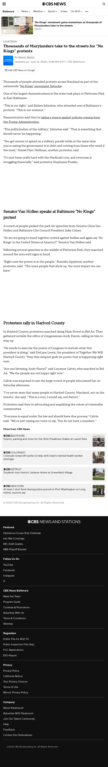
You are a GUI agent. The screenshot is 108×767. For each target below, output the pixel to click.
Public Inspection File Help (18, 644)
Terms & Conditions (14, 618)
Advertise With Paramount (18, 713)
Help (6, 724)
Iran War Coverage (13, 538)
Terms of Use (10, 687)
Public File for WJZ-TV (16, 639)
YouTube (8, 565)
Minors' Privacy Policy (15, 692)
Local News (10, 41)
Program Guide (11, 602)
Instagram (9, 575)
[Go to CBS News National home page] (54, 4)
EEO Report (10, 655)
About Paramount (13, 708)
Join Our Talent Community (19, 718)
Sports (52, 11)
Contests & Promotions (16, 607)
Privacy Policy (11, 670)
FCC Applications (13, 650)
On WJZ (76, 11)
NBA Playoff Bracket (14, 549)
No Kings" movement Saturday (41, 86)
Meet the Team (11, 596)
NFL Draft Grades (13, 544)
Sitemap (8, 623)
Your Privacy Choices (15, 681)
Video (64, 11)
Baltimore (8, 11)
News (25, 11)
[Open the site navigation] (20, 3)
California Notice (13, 676)
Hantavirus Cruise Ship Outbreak (22, 533)
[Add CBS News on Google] (19, 70)
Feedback (9, 729)
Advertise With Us (13, 613)
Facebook (9, 570)
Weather (39, 11)
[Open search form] (103, 3)
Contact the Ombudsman (17, 735)
